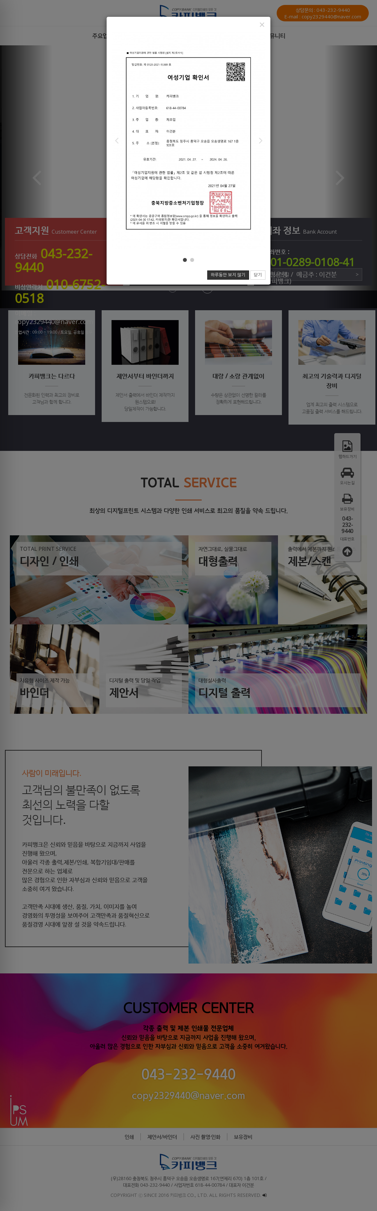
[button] (116, 140)
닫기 (258, 275)
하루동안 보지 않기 (228, 275)
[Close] (262, 24)
